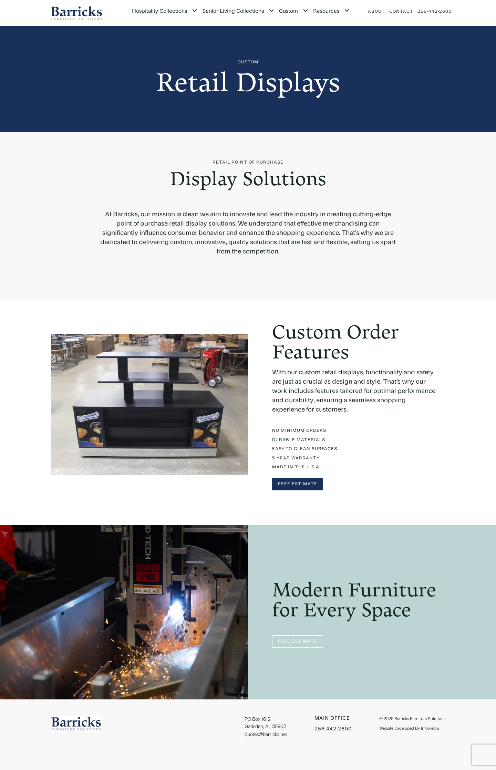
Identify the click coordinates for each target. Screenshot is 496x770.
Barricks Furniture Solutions (419, 719)
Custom (288, 11)
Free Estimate (297, 484)
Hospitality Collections (159, 11)
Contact (401, 12)
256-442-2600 (434, 12)
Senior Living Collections (233, 11)
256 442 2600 (333, 729)
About (376, 12)
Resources (326, 11)
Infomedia (430, 729)
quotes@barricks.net (266, 734)
